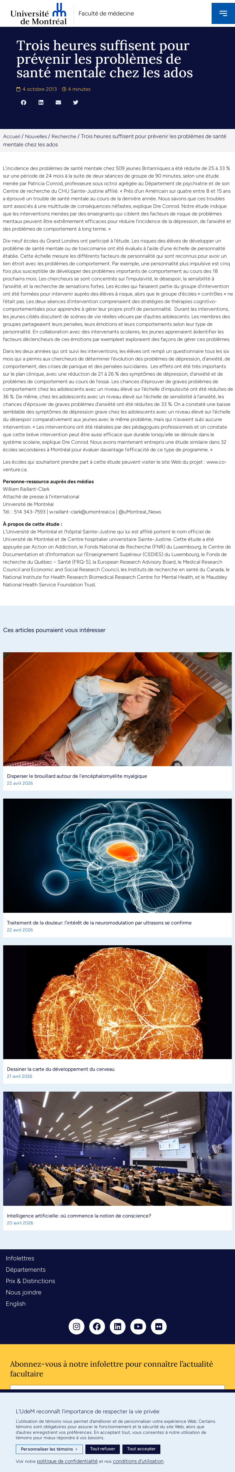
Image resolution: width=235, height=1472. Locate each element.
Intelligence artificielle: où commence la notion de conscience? (79, 1216)
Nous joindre (23, 1292)
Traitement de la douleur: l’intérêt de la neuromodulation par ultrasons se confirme (99, 923)
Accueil (11, 136)
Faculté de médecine (106, 13)
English (16, 1303)
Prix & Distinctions (30, 1281)
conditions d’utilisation (138, 1461)
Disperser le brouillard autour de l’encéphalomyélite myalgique (77, 776)
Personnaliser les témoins (49, 1449)
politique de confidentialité (67, 1461)
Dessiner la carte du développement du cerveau (60, 1069)
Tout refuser (102, 1448)
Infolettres (20, 1258)
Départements (26, 1269)
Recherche (64, 136)
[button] (23, 102)
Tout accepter (141, 1448)
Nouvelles (36, 136)
